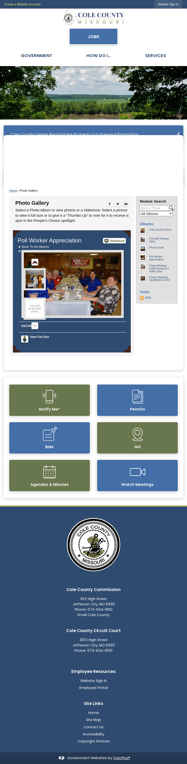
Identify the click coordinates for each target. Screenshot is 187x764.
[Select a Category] (156, 213)
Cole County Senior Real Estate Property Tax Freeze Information (74, 134)
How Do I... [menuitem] (98, 55)
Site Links (93, 703)
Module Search (153, 201)
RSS (148, 298)
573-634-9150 (99, 650)
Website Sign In (93, 680)
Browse (34, 294)
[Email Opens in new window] (126, 204)
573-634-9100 (99, 609)
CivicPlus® (121, 757)
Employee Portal (93, 687)
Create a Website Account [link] (22, 4)
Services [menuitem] (155, 55)
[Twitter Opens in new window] (117, 204)
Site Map (93, 719)
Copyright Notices (94, 741)
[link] (168, 4)
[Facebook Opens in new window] (109, 204)
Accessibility (93, 734)
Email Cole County (93, 614)
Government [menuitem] (36, 55)
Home (13, 190)
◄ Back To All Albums (33, 247)
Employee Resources (93, 671)
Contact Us (93, 727)
